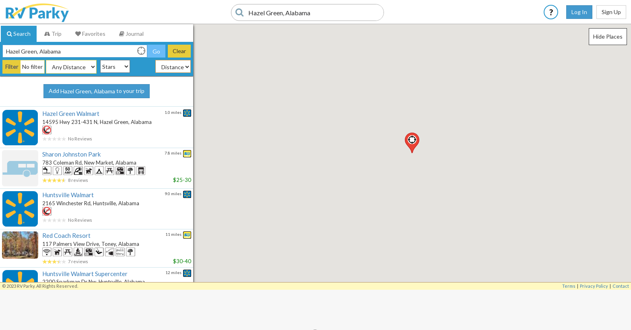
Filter (11, 66)
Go (156, 51)
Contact (620, 286)
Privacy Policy (594, 286)
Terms (568, 286)
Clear (179, 50)
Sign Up (611, 11)
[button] (412, 142)
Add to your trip (96, 91)
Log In (579, 11)
